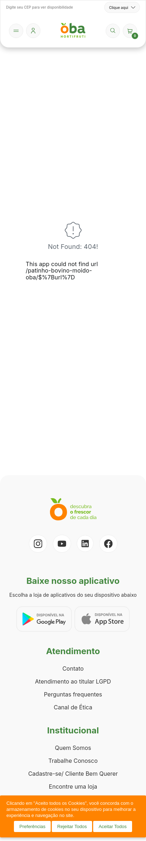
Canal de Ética (73, 707)
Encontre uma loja (73, 786)
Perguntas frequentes (73, 694)
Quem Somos (73, 747)
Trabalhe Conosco (72, 760)
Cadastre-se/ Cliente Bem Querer (73, 773)
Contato (73, 668)
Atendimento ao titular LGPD (73, 681)
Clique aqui (122, 7)
